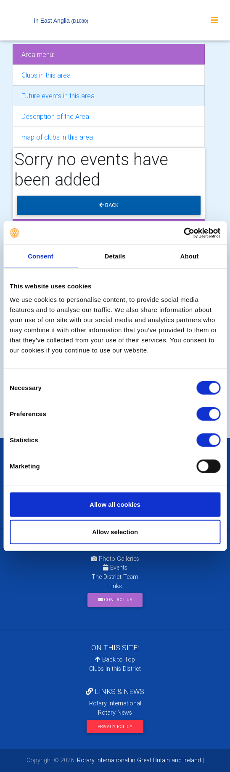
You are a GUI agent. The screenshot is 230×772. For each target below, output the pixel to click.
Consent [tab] (40, 256)
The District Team (115, 577)
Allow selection (115, 531)
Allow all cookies (115, 504)
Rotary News (115, 712)
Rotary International (115, 703)
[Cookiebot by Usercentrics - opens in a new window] (183, 232)
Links (115, 586)
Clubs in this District (115, 668)
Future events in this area (58, 95)
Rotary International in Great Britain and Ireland (138, 760)
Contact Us (115, 600)
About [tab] (189, 256)
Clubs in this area (46, 75)
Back (109, 205)
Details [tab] (115, 256)
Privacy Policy (115, 726)
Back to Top (115, 659)
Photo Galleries (115, 558)
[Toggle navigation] (214, 20)
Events (115, 567)
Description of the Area (55, 116)
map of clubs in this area (57, 137)
